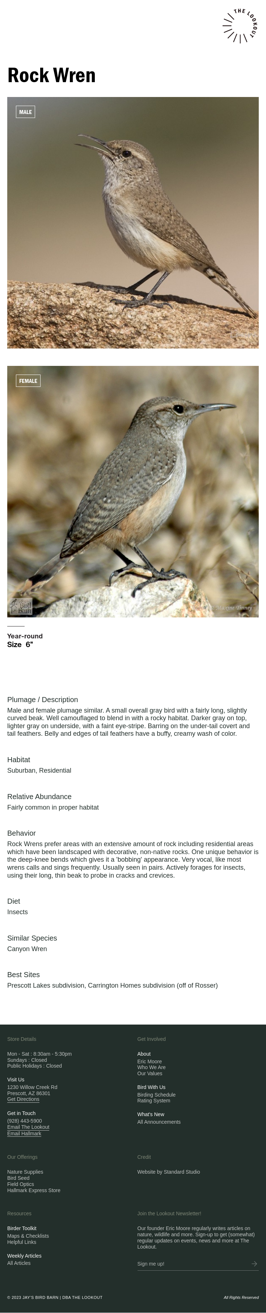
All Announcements (159, 1122)
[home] (240, 26)
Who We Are (152, 1067)
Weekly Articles (24, 1256)
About (144, 1054)
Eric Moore (150, 1061)
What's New (151, 1114)
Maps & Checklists (28, 1236)
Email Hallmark (24, 1133)
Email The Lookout (28, 1127)
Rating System (154, 1100)
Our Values (150, 1073)
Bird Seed (18, 1178)
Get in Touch (21, 1113)
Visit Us (15, 1079)
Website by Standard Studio (169, 1172)
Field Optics (20, 1184)
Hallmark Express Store (33, 1190)
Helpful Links (21, 1242)
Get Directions (23, 1099)
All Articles (19, 1263)
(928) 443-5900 (24, 1121)
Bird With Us (152, 1087)
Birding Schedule (157, 1095)
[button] (47, 10)
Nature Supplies (25, 1172)
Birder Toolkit (22, 1228)
